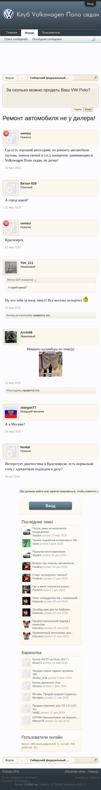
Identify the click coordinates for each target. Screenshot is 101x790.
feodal (25, 447)
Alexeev (37, 686)
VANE (36, 712)
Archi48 (26, 332)
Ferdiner (37, 566)
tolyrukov (37, 627)
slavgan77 (28, 407)
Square (36, 535)
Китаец (11, 315)
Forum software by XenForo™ (19, 777)
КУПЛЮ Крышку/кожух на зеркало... (55, 717)
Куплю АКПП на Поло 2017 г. (50, 659)
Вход (90, 3)
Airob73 (37, 662)
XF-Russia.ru (22, 780)
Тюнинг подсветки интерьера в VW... (55, 540)
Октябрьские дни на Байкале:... (52, 609)
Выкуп (88, 109)
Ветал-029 (28, 183)
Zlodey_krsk (39, 677)
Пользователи (51, 32)
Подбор (78, 109)
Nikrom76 (38, 720)
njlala (35, 543)
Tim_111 (26, 263)
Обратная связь (75, 771)
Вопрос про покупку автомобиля (53, 563)
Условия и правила (87, 777)
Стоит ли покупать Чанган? (49, 574)
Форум (29, 32)
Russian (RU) (11, 771)
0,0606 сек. (31, 784)
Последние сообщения (47, 39)
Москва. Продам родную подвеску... (55, 694)
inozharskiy (25, 315)
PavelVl (37, 589)
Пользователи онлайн (42, 737)
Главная (12, 32)
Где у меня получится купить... (52, 586)
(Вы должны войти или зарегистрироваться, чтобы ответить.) (59, 491)
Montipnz (38, 697)
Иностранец (14, 390)
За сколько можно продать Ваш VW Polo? (48, 89)
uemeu (25, 133)
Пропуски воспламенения (48, 551)
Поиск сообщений (16, 39)
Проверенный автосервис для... (52, 632)
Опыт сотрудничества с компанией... (55, 597)
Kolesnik (37, 601)
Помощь (93, 771)
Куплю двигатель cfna (46, 682)
